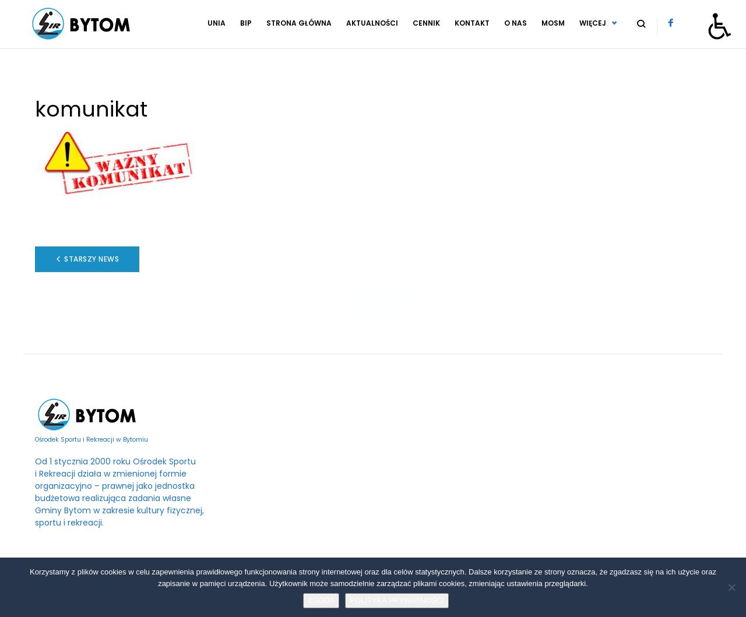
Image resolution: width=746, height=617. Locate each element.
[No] (731, 587)
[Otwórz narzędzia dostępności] (719, 26)
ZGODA (321, 600)
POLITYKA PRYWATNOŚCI (397, 600)
